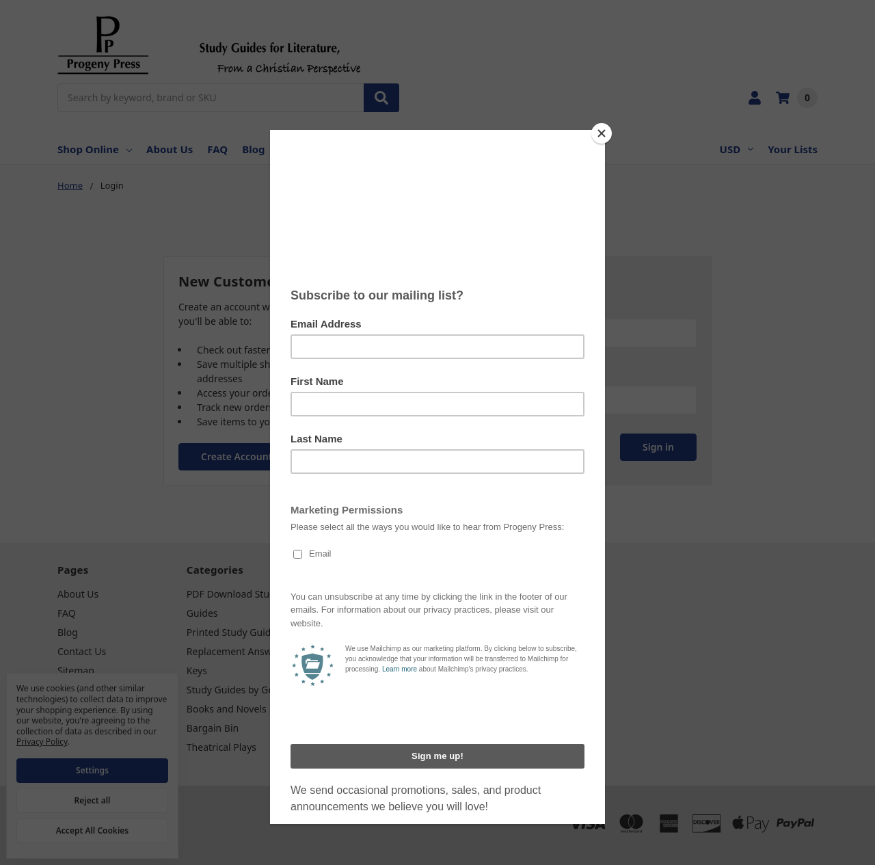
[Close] (601, 133)
